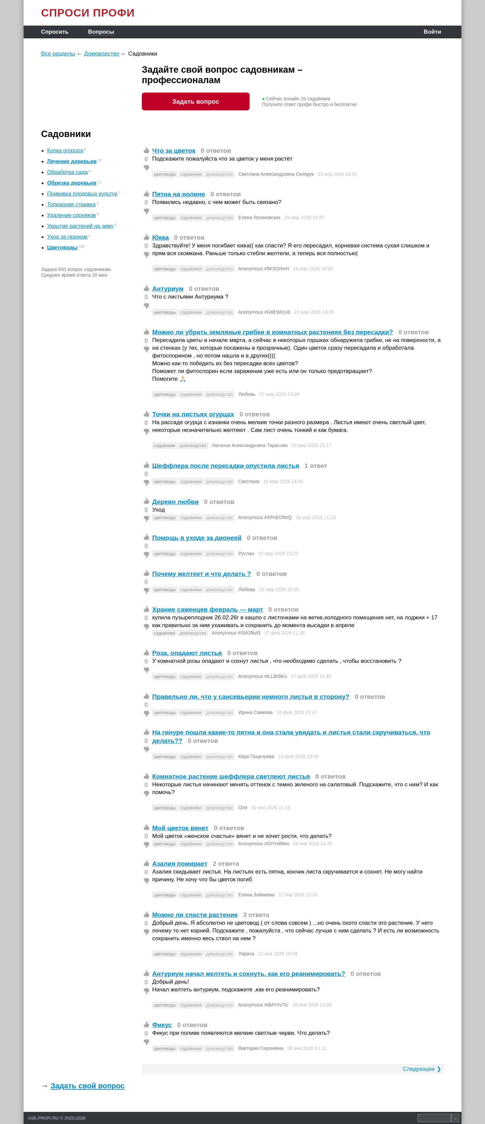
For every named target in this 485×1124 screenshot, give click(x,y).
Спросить (55, 32)
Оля (242, 807)
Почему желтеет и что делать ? (201, 573)
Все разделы (58, 53)
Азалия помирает (179, 863)
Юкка (160, 237)
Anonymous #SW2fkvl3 (236, 633)
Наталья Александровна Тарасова (250, 445)
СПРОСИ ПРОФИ (88, 13)
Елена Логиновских (259, 217)
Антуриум (168, 288)
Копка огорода (65, 151)
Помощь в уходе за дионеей (196, 537)
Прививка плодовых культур (82, 194)
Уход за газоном (67, 237)
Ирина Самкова (255, 712)
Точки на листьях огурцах (193, 414)
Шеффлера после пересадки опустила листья (225, 465)
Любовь (246, 394)
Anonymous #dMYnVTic (263, 1005)
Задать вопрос (195, 101)
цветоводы (165, 174)
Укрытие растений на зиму (80, 226)
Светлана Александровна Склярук (276, 174)
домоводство (219, 174)
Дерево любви (175, 501)
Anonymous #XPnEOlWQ (265, 517)
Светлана (248, 481)
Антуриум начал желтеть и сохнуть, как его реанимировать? (248, 973)
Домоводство (102, 53)
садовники (191, 174)
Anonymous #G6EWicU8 (264, 312)
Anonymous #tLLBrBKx (262, 676)
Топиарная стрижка (71, 204)
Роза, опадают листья (187, 652)
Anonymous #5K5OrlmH (263, 268)
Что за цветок (173, 150)
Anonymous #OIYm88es (263, 843)
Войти (432, 32)
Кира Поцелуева (256, 756)
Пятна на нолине (178, 194)
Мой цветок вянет (180, 827)
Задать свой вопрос (88, 1086)
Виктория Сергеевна (261, 1048)
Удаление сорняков (71, 215)
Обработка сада (67, 172)
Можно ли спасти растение (195, 914)
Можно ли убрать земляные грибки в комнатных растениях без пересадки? (272, 332)
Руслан (246, 553)
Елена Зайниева (256, 894)
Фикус (162, 1024)
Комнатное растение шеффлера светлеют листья (231, 776)
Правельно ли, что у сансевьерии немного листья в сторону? (250, 696)
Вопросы (101, 32)
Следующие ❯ (422, 1069)
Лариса (246, 953)
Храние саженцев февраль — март (207, 609)
